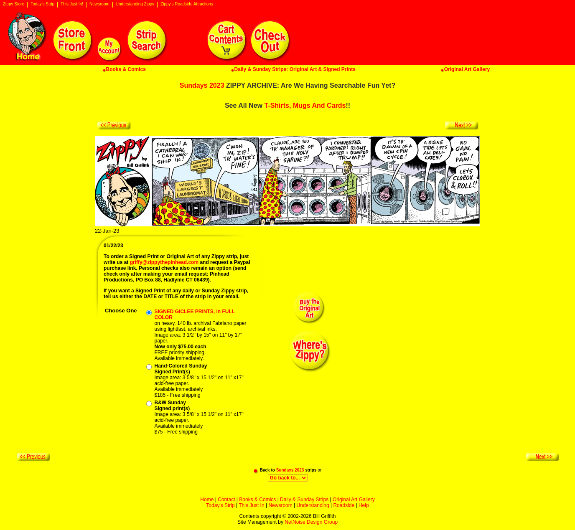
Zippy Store (13, 4)
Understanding (313, 505)
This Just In (251, 505)
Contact (226, 499)
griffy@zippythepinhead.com (164, 262)
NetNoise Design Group (311, 522)
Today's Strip (42, 4)
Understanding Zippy (135, 4)
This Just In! (72, 4)
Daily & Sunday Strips (304, 499)
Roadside (343, 505)
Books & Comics (257, 499)
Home (207, 499)
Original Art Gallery (354, 499)
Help (364, 505)
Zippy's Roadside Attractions (186, 4)
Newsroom (99, 4)
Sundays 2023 (202, 85)
